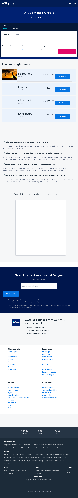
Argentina (7, 445)
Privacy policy (47, 395)
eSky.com (35, 480)
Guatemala (8, 448)
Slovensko (48, 461)
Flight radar (46, 354)
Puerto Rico (51, 448)
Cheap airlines (47, 357)
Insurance (11, 364)
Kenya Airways (13, 390)
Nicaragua (31, 448)
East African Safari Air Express (18, 398)
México (23, 448)
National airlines (47, 359)
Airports (45, 364)
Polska (15, 461)
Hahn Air (11, 400)
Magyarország (40, 457)
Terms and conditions (49, 390)
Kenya (11, 470)
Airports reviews (47, 367)
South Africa (8, 473)
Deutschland (57, 454)
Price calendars (47, 369)
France (6, 457)
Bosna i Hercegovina (17, 454)
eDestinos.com (45, 480)
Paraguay (60, 448)
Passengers (43, 46)
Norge (64, 457)
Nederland (57, 457)
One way (16, 35)
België (6, 454)
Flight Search (12, 357)
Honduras (16, 448)
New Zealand (68, 471)
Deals (10, 362)
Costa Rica (43, 445)
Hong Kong (40, 470)
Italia (32, 457)
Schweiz (61, 461)
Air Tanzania (12, 403)
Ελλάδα (12, 457)
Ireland (26, 457)
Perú (44, 448)
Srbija (28, 461)
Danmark (49, 454)
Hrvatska (20, 457)
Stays (10, 354)
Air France (11, 408)
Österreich (8, 461)
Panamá (39, 448)
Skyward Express (14, 387)
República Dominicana (56, 445)
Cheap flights (12, 352)
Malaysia (48, 470)
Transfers (11, 367)
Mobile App (46, 352)
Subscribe (10, 293)
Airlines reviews (47, 362)
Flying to (42, 38)
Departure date (7, 46)
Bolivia (14, 445)
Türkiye (38, 473)
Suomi (55, 461)
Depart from (6, 38)
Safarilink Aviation (14, 395)
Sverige (41, 461)
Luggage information (49, 372)
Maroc (17, 470)
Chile (19, 445)
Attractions (12, 369)
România (34, 461)
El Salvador (26, 445)
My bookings (46, 393)
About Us (45, 385)
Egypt (6, 470)
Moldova (49, 457)
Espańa (66, 454)
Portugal (22, 461)
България (28, 454)
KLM (9, 405)
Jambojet (11, 385)
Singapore (55, 470)
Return (6, 35)
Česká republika (39, 454)
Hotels (10, 359)
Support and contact (49, 398)
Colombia (35, 445)
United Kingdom (9, 464)
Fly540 (10, 393)
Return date (24, 46)
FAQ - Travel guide (48, 375)
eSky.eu (28, 480)
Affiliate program (48, 387)
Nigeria (23, 470)
